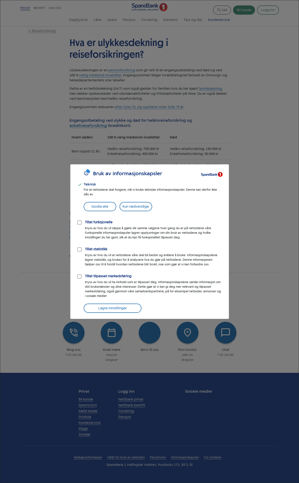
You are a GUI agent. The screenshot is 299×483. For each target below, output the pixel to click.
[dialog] (149, 241)
